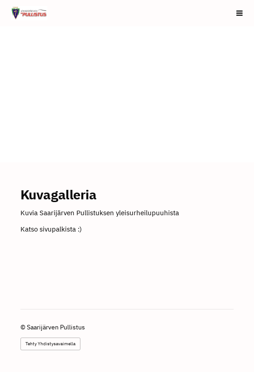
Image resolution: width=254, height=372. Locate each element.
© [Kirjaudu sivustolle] (23, 327)
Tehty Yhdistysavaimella (50, 344)
